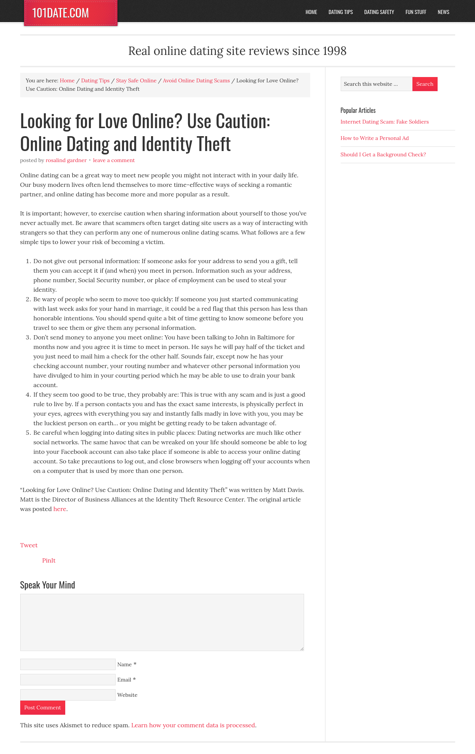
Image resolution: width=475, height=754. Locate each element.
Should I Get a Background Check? (383, 154)
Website (128, 694)
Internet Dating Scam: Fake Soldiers (385, 121)
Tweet (29, 545)
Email (124, 679)
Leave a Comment (114, 160)
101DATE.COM (60, 12)
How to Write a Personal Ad (375, 138)
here (59, 509)
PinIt (49, 560)
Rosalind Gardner (66, 160)
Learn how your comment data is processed (193, 725)
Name (125, 664)
